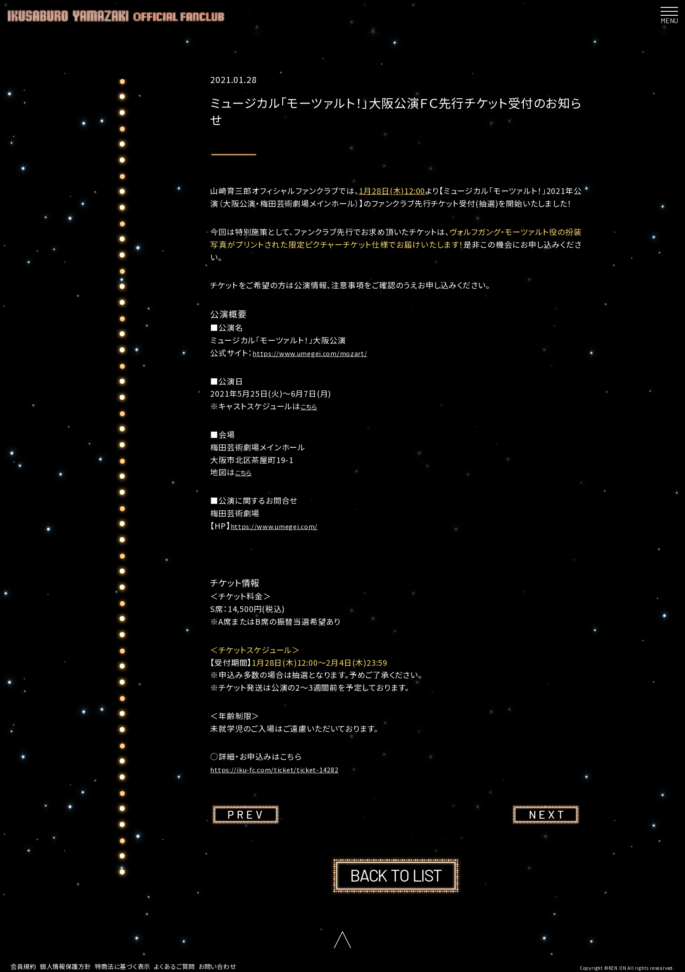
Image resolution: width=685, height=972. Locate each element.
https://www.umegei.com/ (283, 525)
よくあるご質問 (195, 965)
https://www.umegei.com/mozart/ (321, 352)
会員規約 (25, 965)
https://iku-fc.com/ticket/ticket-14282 (286, 769)
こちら (311, 406)
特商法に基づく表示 (137, 965)
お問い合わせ (243, 965)
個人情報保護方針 (72, 965)
